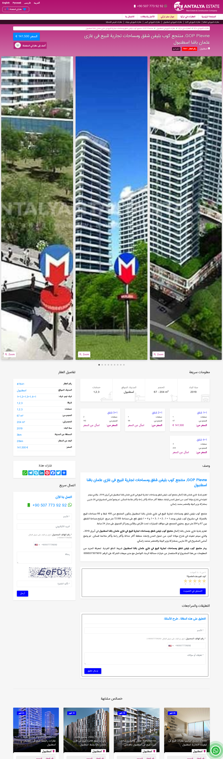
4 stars (190, 581)
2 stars (199, 581)
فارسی (27, 3)
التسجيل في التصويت (192, 591)
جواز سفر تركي (167, 17)
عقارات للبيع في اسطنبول (172, 22)
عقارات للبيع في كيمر (152, 22)
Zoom (10, 354)
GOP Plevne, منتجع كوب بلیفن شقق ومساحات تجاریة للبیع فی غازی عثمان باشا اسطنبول (119, 28)
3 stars (194, 581)
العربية (37, 3)
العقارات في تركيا (188, 17)
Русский (17, 3)
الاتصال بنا (129, 17)
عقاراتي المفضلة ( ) (15, 9)
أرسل (22, 593)
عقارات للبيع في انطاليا (211, 22)
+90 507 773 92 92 (151, 6)
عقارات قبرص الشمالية (114, 22)
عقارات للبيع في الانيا (192, 22)
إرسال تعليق (93, 671)
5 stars (185, 581)
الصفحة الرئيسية (208, 17)
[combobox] (37, 545)
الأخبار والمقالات (147, 17)
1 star (203, 581)
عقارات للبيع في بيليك (133, 22)
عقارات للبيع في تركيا (201, 28)
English (6, 3)
